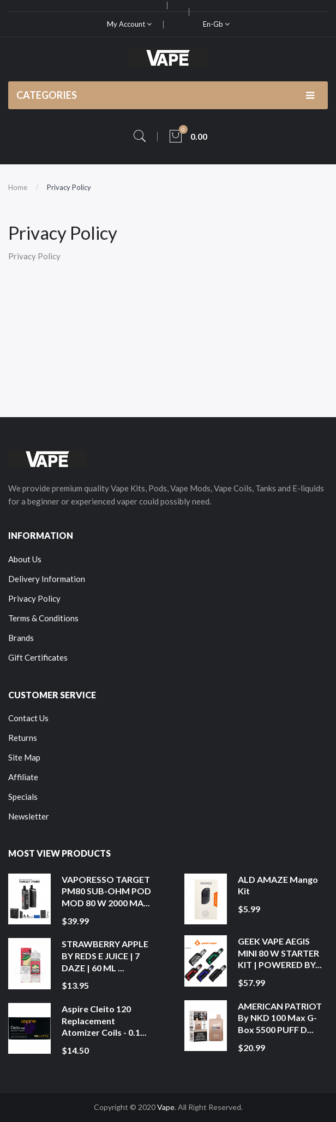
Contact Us (28, 718)
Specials (23, 797)
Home (17, 187)
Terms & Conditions (43, 618)
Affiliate (23, 777)
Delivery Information (46, 579)
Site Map (24, 757)
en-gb (216, 24)
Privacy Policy (69, 187)
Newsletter (28, 816)
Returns (22, 738)
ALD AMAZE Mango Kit (278, 885)
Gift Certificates (38, 657)
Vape (166, 1107)
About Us (24, 559)
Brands (21, 638)
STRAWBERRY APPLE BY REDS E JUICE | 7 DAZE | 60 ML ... (105, 955)
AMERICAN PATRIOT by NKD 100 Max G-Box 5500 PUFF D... (280, 1018)
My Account (129, 24)
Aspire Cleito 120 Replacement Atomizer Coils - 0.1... (104, 1020)
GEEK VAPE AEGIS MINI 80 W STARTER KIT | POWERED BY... (280, 953)
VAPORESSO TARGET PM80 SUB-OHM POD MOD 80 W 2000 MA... (106, 891)
